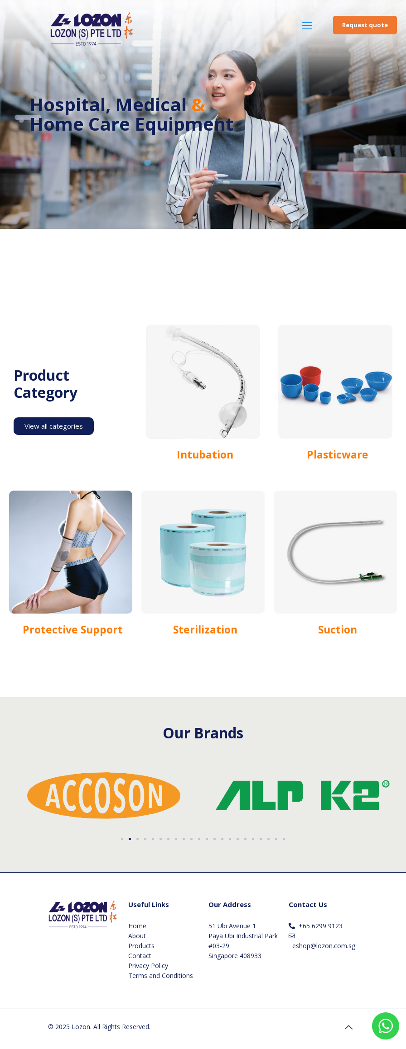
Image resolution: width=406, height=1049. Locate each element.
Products (141, 945)
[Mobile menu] (307, 25)
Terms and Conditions (160, 975)
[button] (122, 839)
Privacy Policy (148, 965)
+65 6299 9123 (321, 925)
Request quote (365, 25)
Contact (139, 955)
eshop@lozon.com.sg (323, 945)
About (137, 935)
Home (137, 925)
